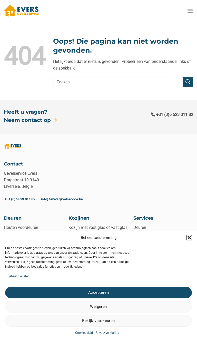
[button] (189, 237)
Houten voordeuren (21, 227)
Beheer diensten (18, 276)
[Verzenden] (188, 82)
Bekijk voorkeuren (98, 320)
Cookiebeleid (84, 333)
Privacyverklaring (107, 333)
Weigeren (98, 306)
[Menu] (190, 10)
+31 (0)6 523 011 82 (172, 114)
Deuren (139, 227)
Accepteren (98, 292)
